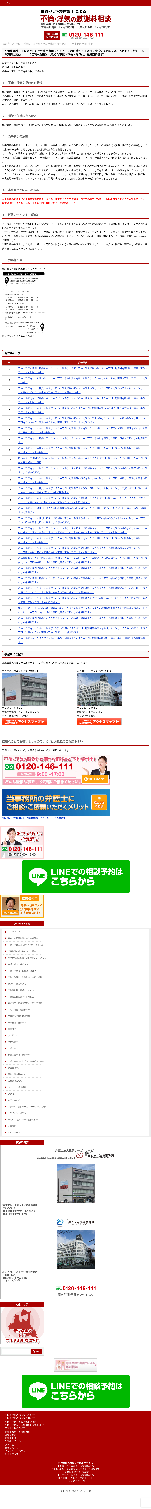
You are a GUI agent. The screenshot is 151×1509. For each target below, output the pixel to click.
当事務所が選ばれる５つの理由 (22, 951)
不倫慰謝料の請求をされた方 (21, 997)
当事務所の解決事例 (17, 1022)
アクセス (12, 1094)
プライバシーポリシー (18, 1113)
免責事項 (12, 1126)
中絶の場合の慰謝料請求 (19, 1009)
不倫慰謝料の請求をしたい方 (21, 990)
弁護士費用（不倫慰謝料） (20, 1055)
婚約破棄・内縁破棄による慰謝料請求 (25, 1003)
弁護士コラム (14, 1068)
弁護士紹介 (13, 1048)
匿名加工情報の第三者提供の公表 (23, 1119)
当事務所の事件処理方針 (19, 1016)
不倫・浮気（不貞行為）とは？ (22, 970)
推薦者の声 (13, 1029)
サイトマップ (14, 1132)
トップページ (14, 932)
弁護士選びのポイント (18, 964)
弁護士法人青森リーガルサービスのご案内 (27, 1106)
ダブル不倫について (17, 983)
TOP (35, 43)
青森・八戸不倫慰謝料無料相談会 (23, 938)
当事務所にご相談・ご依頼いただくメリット (28, 958)
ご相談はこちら (15, 1081)
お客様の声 (13, 1035)
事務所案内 (13, 1042)
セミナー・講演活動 (17, 1087)
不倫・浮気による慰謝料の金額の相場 (25, 977)
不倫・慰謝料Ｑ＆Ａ (17, 1074)
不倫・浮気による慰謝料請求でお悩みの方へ (28, 945)
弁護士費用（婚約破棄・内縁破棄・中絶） (27, 1061)
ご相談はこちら (13, 1441)
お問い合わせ (14, 1100)
